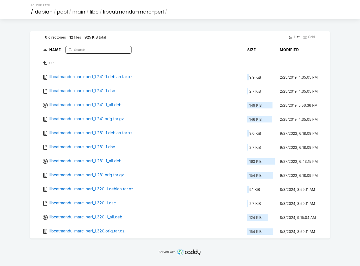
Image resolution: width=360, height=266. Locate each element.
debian (44, 11)
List (294, 37)
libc (94, 11)
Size (251, 50)
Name (55, 49)
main (78, 11)
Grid (309, 37)
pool (62, 11)
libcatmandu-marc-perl (133, 11)
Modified (289, 50)
